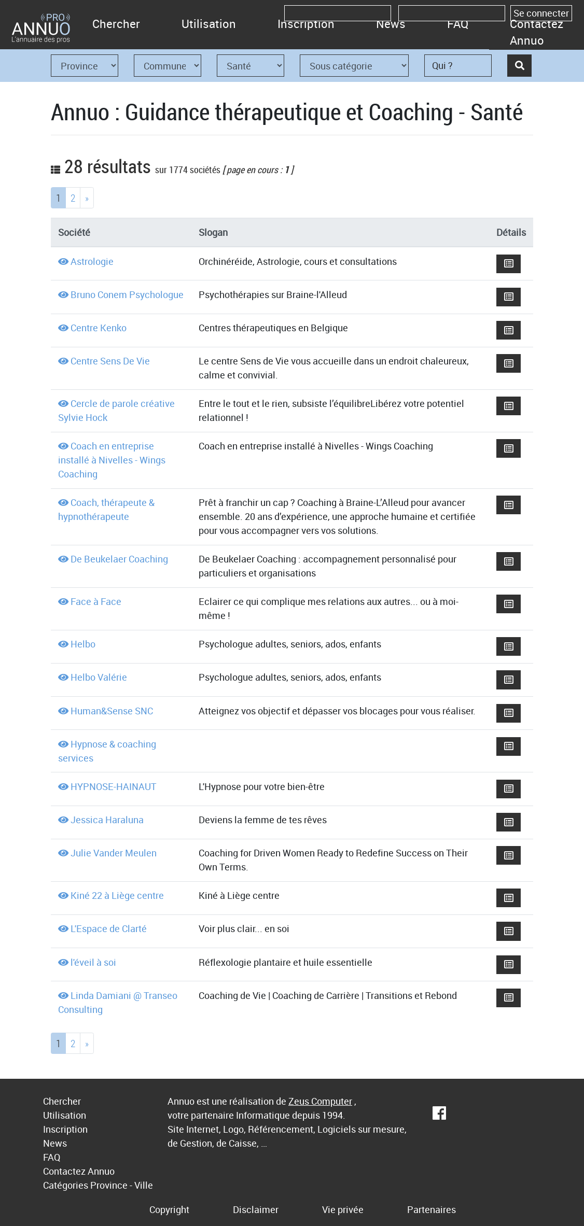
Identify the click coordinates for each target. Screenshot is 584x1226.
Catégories (65, 1185)
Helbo (83, 644)
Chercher (116, 23)
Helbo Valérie (99, 677)
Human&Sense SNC (112, 710)
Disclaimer (256, 1209)
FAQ (457, 23)
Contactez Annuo (536, 32)
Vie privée (343, 1209)
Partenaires (431, 1209)
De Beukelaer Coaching (119, 559)
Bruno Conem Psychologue (127, 294)
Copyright (169, 1209)
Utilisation (209, 23)
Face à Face (96, 601)
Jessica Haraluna (107, 819)
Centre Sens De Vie (110, 361)
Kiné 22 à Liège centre (117, 895)
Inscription (306, 23)
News (391, 23)
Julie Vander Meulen (114, 853)
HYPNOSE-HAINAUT (114, 786)
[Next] (87, 197)
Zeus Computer (320, 1101)
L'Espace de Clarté (109, 928)
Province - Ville (121, 1185)
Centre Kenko (99, 327)
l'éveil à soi (93, 962)
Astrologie (92, 261)
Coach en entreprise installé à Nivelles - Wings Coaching (111, 460)
